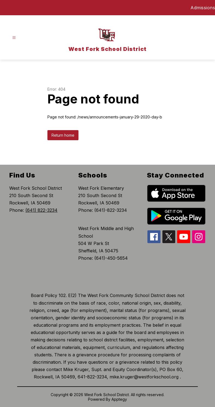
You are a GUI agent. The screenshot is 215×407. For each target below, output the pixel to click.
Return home (63, 135)
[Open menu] (14, 38)
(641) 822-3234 (41, 210)
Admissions (202, 7)
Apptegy (119, 399)
